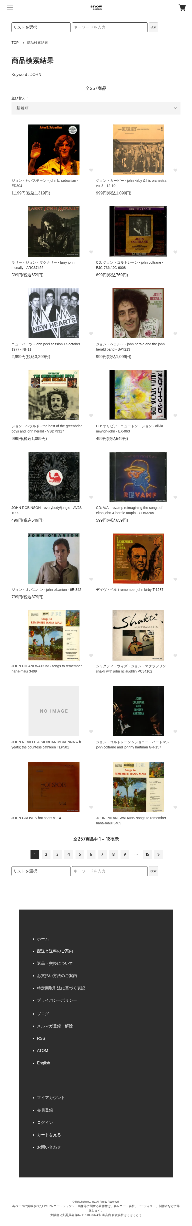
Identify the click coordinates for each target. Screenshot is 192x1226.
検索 (153, 27)
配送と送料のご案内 (55, 951)
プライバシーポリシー (57, 1000)
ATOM (42, 1050)
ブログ (43, 1014)
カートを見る (49, 1135)
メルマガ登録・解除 (55, 1026)
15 (147, 854)
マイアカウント (51, 1098)
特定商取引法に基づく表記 (61, 988)
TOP (15, 43)
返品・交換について (55, 963)
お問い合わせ (49, 1147)
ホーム (43, 939)
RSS (41, 1038)
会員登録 (45, 1110)
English (43, 1063)
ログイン (45, 1122)
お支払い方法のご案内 (57, 976)
